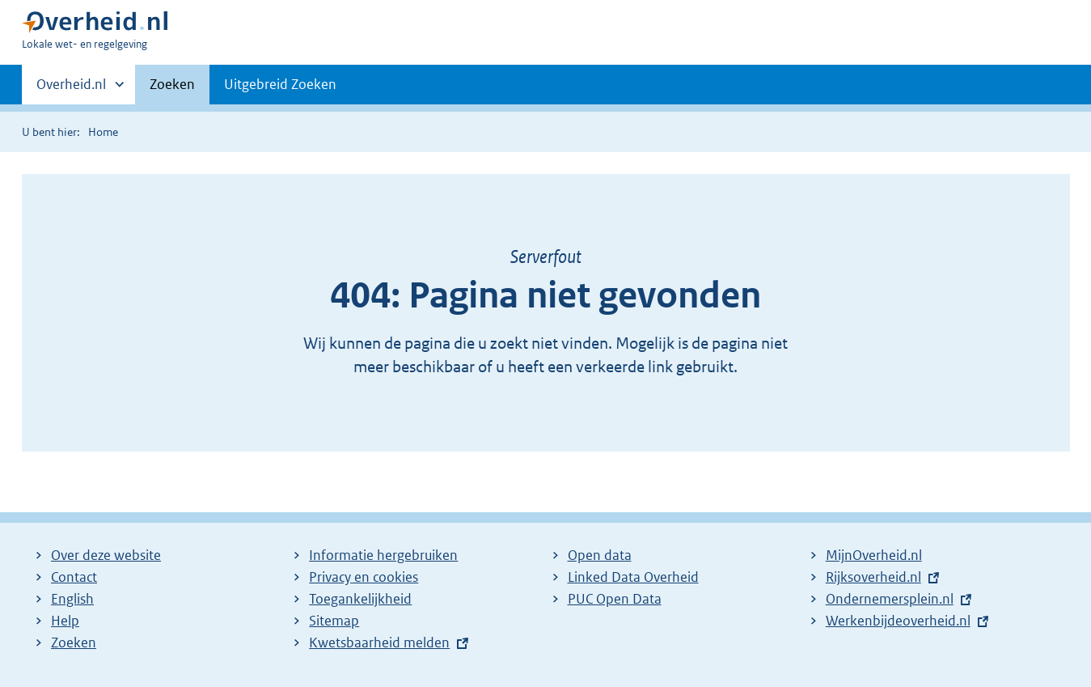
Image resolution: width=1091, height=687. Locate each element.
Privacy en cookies (363, 577)
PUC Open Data (615, 599)
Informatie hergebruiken (383, 555)
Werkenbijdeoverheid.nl (898, 621)
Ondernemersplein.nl (890, 599)
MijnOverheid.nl (874, 555)
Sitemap (334, 621)
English (72, 599)
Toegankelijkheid (360, 599)
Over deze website (106, 555)
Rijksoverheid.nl (873, 577)
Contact (74, 577)
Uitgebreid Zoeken (280, 84)
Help (65, 621)
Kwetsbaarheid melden (379, 642)
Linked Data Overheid (633, 577)
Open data (600, 555)
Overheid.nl (71, 89)
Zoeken (172, 84)
